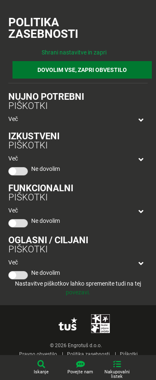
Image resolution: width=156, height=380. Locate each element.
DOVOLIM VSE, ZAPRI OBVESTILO (82, 70)
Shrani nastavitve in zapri (74, 52)
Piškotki (129, 354)
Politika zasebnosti (88, 354)
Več (13, 119)
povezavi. (78, 292)
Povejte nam (80, 372)
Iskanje (41, 372)
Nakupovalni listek (117, 374)
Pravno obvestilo (38, 354)
